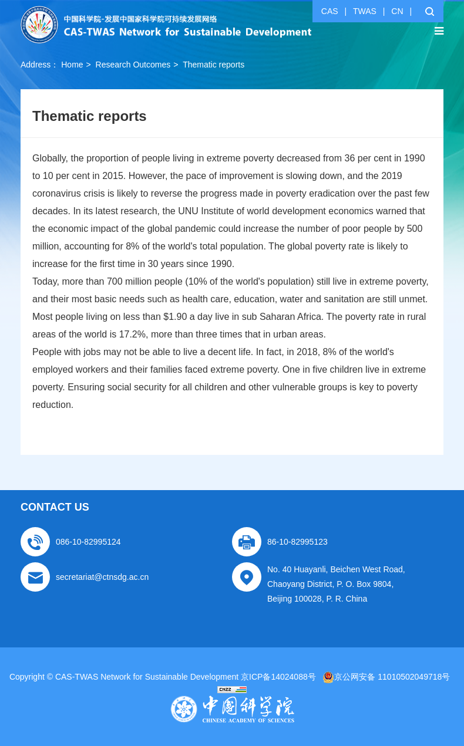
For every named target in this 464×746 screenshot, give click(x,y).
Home (72, 64)
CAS (329, 11)
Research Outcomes (133, 64)
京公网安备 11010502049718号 (386, 676)
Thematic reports (213, 64)
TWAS (364, 11)
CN (397, 11)
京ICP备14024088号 (278, 676)
